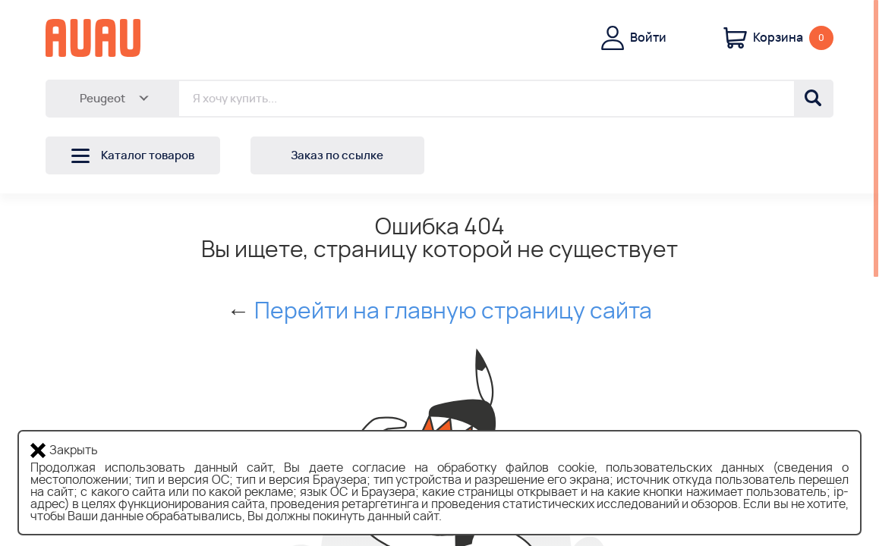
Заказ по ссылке (337, 156)
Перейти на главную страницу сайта (453, 311)
